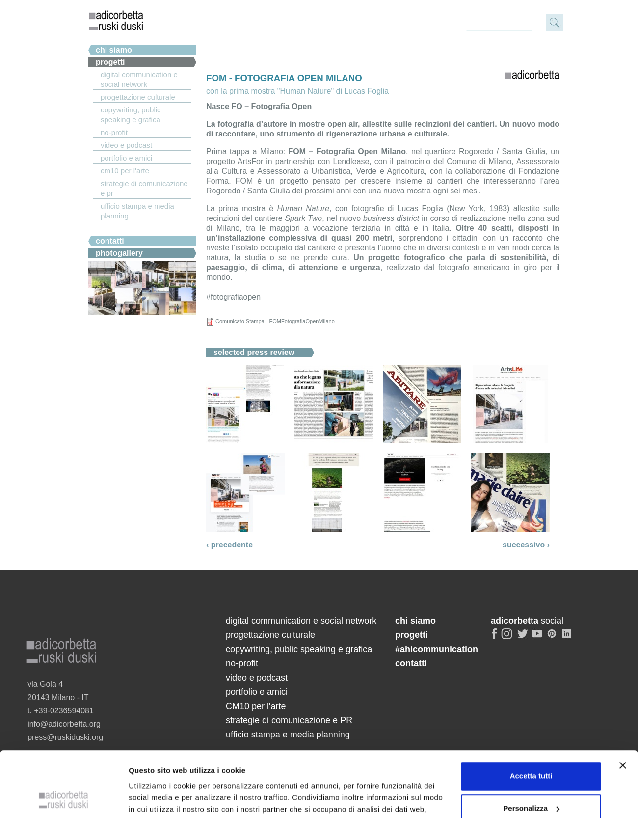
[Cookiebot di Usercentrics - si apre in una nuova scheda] (63, 798)
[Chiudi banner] (622, 704)
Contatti (110, 241)
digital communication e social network (139, 79)
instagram (507, 638)
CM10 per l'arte (125, 170)
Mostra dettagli (155, 798)
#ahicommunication (436, 649)
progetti (411, 635)
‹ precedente (229, 545)
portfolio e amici (126, 158)
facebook (495, 638)
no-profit (114, 132)
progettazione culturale (138, 97)
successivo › (526, 545)
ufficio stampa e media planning (137, 211)
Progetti (110, 62)
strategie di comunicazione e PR (144, 188)
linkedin (568, 638)
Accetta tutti (531, 714)
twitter (522, 638)
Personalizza (531, 746)
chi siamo (114, 50)
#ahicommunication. (134, 228)
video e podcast (126, 145)
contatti (411, 663)
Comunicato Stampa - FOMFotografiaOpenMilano (275, 321)
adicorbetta (116, 20)
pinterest (553, 638)
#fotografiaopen (233, 297)
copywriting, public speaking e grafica (131, 115)
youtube (538, 638)
